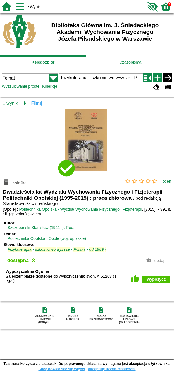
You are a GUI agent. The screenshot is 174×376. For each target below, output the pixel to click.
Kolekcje (49, 86)
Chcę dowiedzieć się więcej (61, 369)
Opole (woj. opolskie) (67, 238)
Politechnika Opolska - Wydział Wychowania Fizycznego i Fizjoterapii (80, 209)
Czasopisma (130, 62)
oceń (167, 181)
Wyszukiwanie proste (20, 86)
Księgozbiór (43, 62)
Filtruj (36, 103)
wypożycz (156, 279)
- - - (57, 249)
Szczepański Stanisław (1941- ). (41, 227)
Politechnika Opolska (26, 238)
